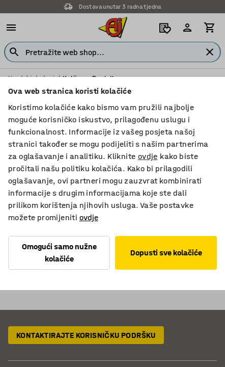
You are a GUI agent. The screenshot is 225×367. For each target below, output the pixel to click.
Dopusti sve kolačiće (166, 252)
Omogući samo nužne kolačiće (59, 253)
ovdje (148, 156)
